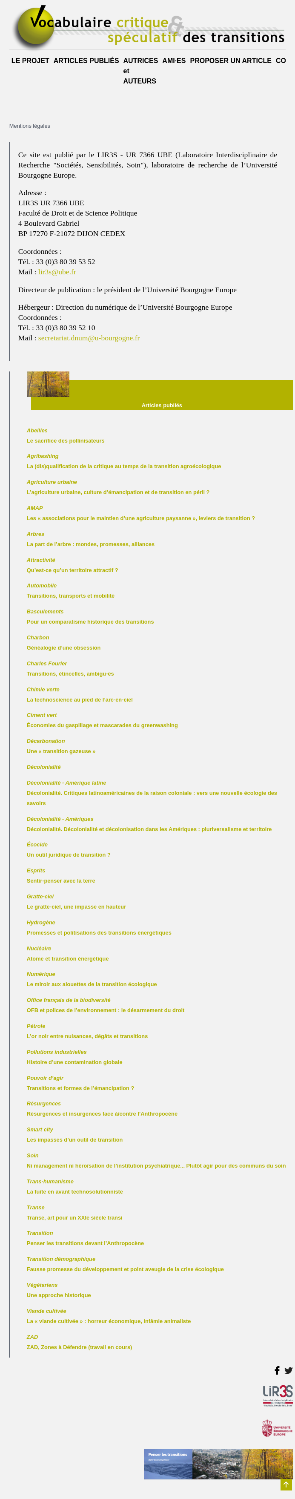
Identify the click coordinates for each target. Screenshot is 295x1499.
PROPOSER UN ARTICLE (230, 60)
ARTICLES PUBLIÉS (86, 60)
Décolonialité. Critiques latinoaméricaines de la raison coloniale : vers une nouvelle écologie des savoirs (152, 793)
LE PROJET (30, 60)
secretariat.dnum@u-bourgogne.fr (89, 338)
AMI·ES (174, 60)
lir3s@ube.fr (57, 272)
